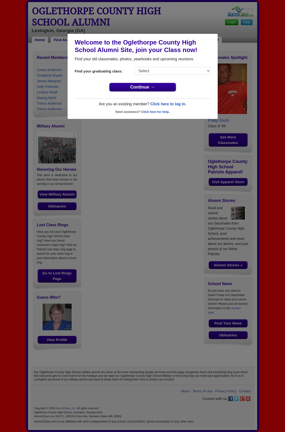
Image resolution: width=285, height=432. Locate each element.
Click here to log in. (168, 104)
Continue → (142, 87)
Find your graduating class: (99, 71)
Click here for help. (155, 112)
